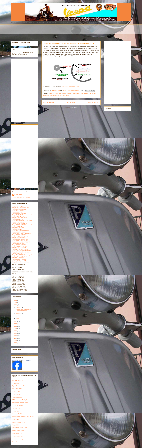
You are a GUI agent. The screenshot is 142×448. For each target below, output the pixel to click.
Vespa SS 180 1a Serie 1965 (20, 236)
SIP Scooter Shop (17, 388)
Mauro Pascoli (16, 442)
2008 (15, 343)
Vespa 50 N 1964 (17, 226)
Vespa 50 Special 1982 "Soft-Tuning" (22, 220)
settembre (19, 313)
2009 (15, 340)
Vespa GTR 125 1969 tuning (20, 246)
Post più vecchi (93, 102)
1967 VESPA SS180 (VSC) (19, 428)
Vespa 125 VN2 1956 (18, 227)
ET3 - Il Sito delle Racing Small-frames (23, 400)
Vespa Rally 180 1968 (18, 243)
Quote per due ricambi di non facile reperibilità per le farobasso (68, 43)
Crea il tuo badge (26, 360)
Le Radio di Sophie (17, 380)
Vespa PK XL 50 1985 (18, 216)
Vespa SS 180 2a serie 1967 (20, 217)
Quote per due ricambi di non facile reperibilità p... (23, 309)
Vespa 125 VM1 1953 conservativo (21, 252)
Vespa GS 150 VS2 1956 (19, 245)
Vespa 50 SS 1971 (17, 253)
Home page (71, 102)
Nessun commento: (73, 90)
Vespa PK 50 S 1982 (18, 222)
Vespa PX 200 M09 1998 (19, 213)
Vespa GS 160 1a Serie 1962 (20, 239)
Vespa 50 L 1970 (17, 229)
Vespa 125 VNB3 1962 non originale (22, 255)
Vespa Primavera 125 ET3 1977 (21, 242)
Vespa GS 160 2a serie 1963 (20, 223)
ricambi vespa (69, 93)
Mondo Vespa (18, 194)
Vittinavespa (15, 411)
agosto (18, 316)
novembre (19, 307)
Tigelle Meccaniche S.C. (19, 386)
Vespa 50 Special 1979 (18, 237)
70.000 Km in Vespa (17, 405)
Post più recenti (48, 102)
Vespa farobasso (65, 95)
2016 (15, 324)
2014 (15, 328)
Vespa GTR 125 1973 (18, 219)
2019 (15, 302)
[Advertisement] (60, 29)
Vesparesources (16, 394)
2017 (15, 321)
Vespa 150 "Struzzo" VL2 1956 (20, 249)
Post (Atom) (73, 108)
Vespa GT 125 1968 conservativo (21, 233)
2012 (15, 333)
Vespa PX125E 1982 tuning (20, 256)
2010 (15, 338)
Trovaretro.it (15, 383)
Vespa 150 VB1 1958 (18, 257)
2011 (15, 336)
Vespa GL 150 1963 (17, 212)
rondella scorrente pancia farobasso (84, 93)
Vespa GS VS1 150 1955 (19, 209)
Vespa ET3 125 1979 (18, 206)
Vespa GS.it (15, 425)
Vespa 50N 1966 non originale (20, 262)
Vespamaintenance (17, 436)
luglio (17, 318)
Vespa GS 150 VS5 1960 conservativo (22, 225)
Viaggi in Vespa (16, 408)
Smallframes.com (17, 433)
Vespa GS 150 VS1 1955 (19, 247)
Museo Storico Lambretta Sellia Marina (23, 416)
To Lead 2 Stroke (17, 397)
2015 (15, 326)
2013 (15, 331)
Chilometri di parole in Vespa (20, 402)
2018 (15, 305)
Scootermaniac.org (17, 439)
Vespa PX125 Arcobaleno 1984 (20, 207)
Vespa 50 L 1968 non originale (20, 230)
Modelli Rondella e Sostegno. (70, 86)
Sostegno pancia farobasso (51, 95)
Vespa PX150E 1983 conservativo (21, 250)
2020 (15, 300)
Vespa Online (16, 391)
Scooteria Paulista (17, 414)
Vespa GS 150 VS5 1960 (19, 232)
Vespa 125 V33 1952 (18, 210)
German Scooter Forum (18, 422)
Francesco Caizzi (16, 360)
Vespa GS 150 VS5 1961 (19, 235)
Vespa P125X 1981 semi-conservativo (22, 215)
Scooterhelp (15, 419)
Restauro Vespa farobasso (57, 93)
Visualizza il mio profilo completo (21, 197)
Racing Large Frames (18, 430)
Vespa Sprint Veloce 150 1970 (20, 240)
